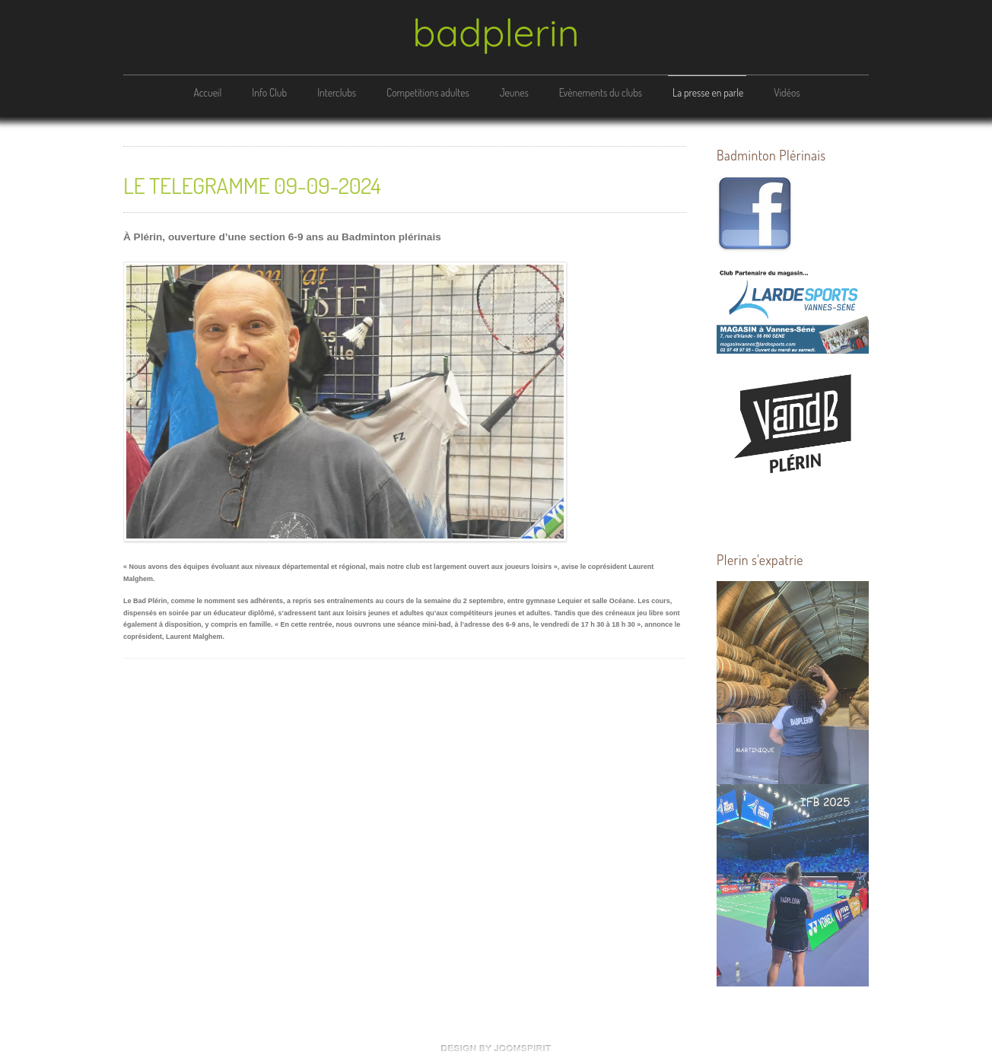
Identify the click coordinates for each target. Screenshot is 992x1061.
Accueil (207, 92)
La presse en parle (707, 92)
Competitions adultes (427, 92)
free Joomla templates (496, 1048)
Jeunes (514, 92)
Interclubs (336, 92)
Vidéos (787, 92)
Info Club (269, 92)
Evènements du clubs (600, 92)
